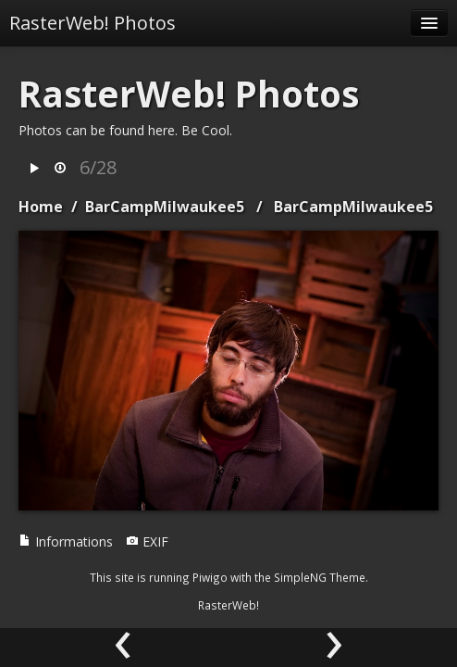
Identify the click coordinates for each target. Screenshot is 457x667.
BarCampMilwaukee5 (164, 206)
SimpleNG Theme (319, 577)
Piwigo (210, 577)
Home (41, 206)
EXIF (147, 541)
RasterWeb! (228, 605)
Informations (66, 541)
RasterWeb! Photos (92, 22)
